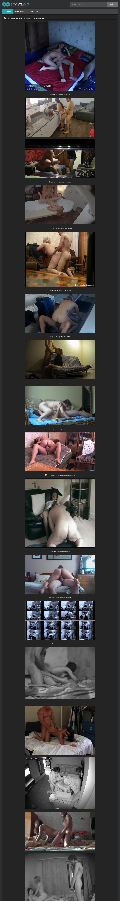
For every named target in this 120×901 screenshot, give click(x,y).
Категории (19, 11)
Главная (7, 11)
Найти (112, 4)
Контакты (33, 11)
